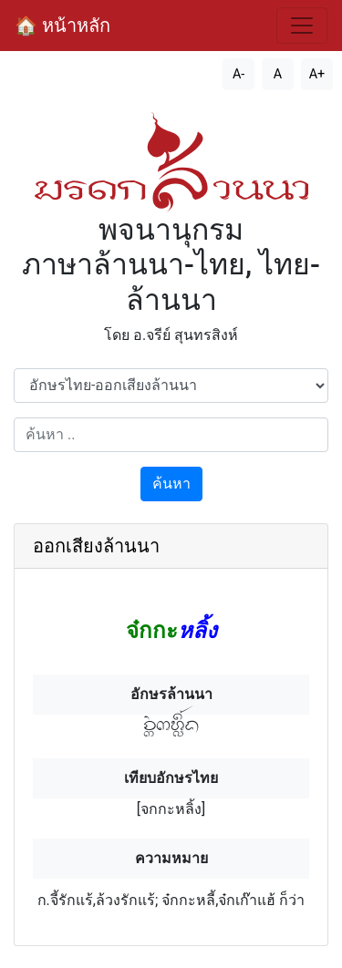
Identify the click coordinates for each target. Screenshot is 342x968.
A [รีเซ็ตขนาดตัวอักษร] (278, 74)
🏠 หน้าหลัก (62, 25)
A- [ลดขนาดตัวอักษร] (238, 74)
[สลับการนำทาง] (301, 25)
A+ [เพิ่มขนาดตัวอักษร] (317, 74)
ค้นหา (171, 483)
